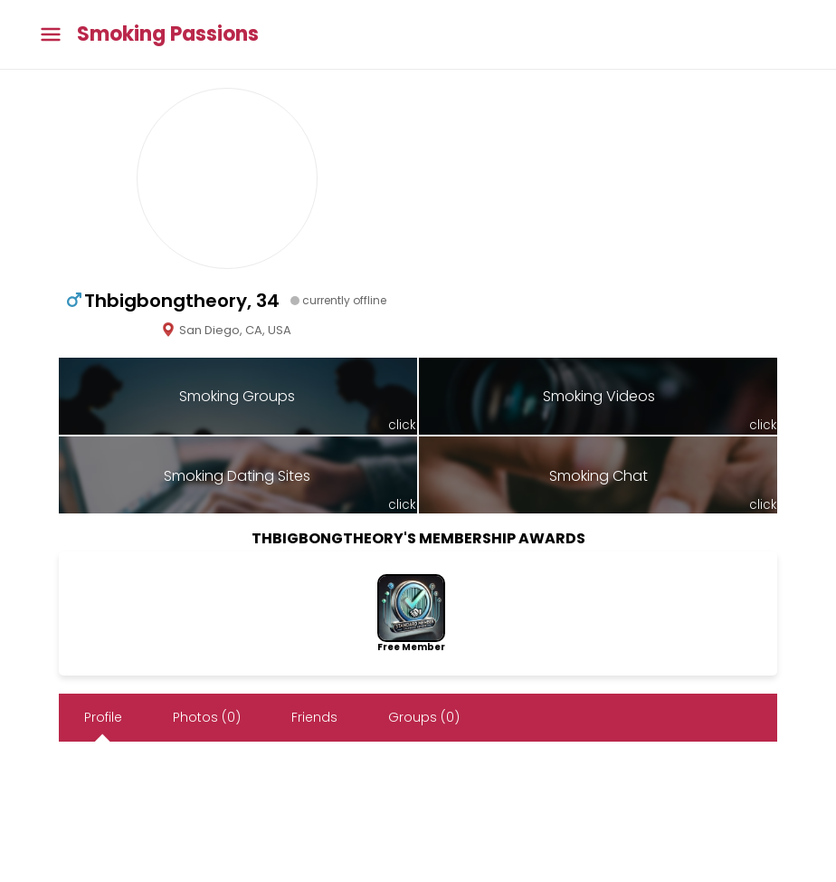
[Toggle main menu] (51, 35)
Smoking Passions (168, 34)
